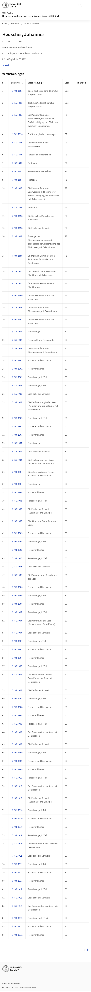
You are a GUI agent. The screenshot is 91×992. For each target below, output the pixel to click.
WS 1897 (18, 171)
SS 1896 (18, 115)
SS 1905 (18, 500)
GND (7, 65)
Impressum (6, 987)
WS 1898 (18, 216)
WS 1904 (18, 472)
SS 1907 (18, 612)
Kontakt (15, 987)
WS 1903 (18, 418)
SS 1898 (18, 188)
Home (4, 24)
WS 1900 (18, 295)
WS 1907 (18, 641)
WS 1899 (18, 255)
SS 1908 (18, 666)
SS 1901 (18, 307)
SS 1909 (18, 723)
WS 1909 (18, 752)
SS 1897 (18, 142)
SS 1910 (18, 777)
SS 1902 (18, 331)
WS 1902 (18, 360)
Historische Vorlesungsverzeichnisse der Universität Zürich (30, 16)
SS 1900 (18, 271)
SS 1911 (18, 835)
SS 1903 (18, 385)
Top (85, 949)
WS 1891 (18, 91)
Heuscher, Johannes (31, 24)
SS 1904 (18, 443)
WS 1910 (18, 810)
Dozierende (15, 24)
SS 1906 (18, 558)
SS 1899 (18, 236)
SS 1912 (18, 889)
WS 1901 (18, 319)
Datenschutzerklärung (28, 987)
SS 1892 (18, 103)
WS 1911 (18, 864)
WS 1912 (18, 918)
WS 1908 (18, 698)
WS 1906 (18, 587)
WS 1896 (18, 134)
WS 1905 (18, 533)
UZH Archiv (7, 13)
